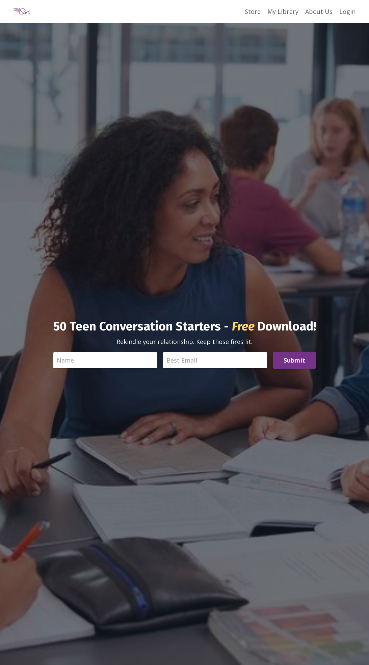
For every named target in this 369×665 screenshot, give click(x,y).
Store (253, 11)
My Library (282, 11)
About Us (319, 11)
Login (347, 11)
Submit (295, 360)
